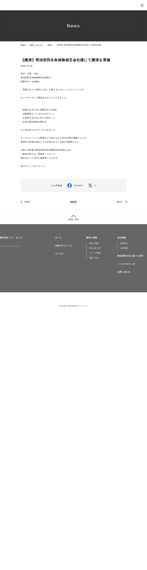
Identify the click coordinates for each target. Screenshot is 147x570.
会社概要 (124, 495)
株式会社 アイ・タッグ (11, 485)
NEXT (119, 449)
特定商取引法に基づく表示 (130, 503)
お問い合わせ (123, 519)
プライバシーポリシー (11, 493)
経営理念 (124, 491)
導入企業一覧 (94, 495)
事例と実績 (91, 485)
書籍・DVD (94, 505)
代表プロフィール (63, 493)
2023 (50, 45)
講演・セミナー (36, 45)
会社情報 (121, 485)
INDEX (73, 449)
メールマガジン (125, 511)
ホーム (58, 485)
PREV (27, 449)
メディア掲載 (94, 500)
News (23, 45)
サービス (59, 501)
